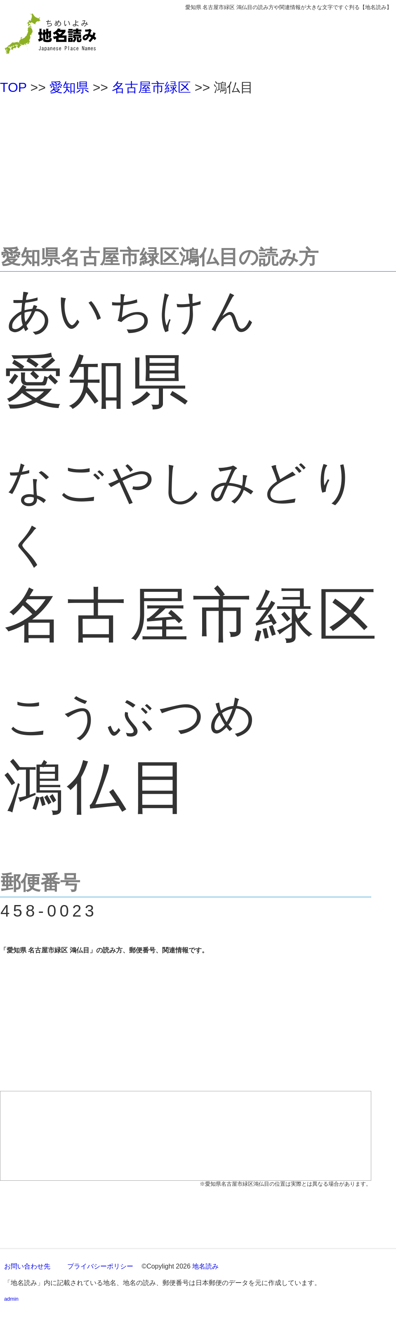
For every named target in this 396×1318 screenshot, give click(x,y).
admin (11, 1299)
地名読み (205, 1266)
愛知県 (69, 87)
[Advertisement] (198, 166)
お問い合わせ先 (27, 1266)
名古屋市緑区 (151, 87)
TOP (13, 87)
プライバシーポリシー (100, 1266)
